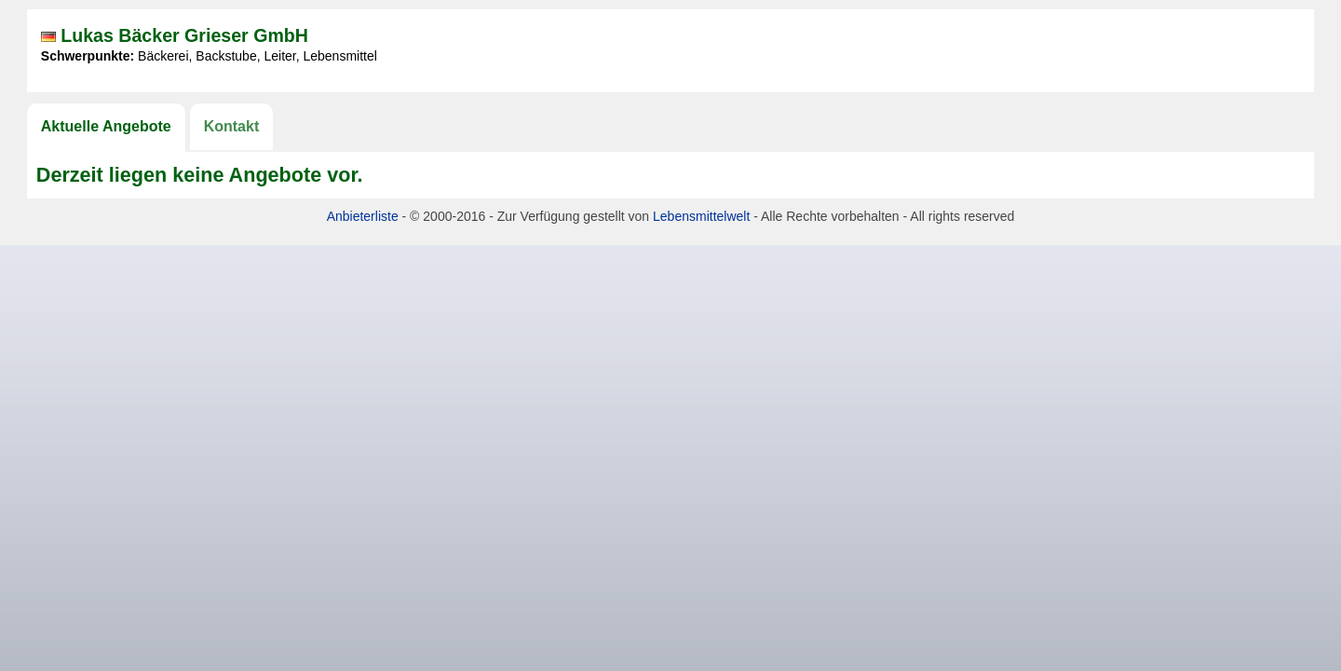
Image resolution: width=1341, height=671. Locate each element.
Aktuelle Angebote (106, 126)
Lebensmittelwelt (701, 216)
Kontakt (232, 126)
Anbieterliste (363, 216)
